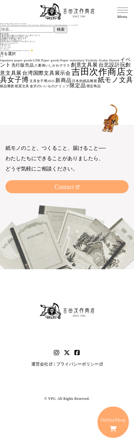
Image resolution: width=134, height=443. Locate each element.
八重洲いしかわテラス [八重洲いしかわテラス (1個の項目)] (52, 65)
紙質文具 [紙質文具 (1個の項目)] (22, 86)
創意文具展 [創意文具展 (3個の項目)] (84, 65)
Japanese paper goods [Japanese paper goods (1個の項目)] (16, 60)
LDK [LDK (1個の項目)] (36, 60)
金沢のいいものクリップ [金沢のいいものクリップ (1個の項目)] (49, 86)
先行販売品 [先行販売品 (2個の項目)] (23, 65)
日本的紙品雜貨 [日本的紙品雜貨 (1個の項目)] (84, 81)
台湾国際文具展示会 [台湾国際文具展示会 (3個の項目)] (46, 73)
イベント (3, 47)
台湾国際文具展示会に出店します (13, 38)
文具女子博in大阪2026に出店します (14, 37)
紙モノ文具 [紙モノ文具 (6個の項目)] (115, 80)
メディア (3, 46)
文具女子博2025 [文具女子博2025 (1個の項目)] (42, 81)
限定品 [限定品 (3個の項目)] (78, 85)
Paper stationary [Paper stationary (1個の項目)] (72, 60)
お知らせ (3, 44)
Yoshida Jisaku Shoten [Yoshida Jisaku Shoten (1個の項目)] (102, 60)
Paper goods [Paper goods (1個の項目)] (50, 60)
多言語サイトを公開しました (11, 40)
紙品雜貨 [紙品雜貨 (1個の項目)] (7, 86)
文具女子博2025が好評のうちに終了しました (18, 41)
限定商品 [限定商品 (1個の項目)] (94, 86)
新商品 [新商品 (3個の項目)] (63, 80)
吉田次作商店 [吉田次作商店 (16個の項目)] (98, 72)
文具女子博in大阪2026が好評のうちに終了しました (20, 35)
